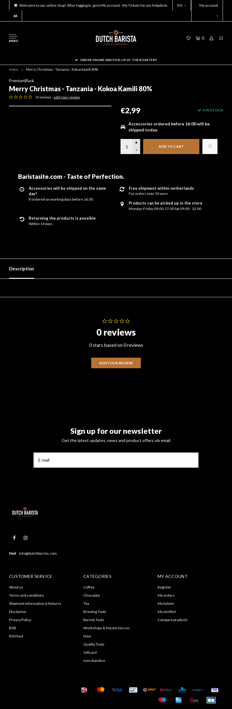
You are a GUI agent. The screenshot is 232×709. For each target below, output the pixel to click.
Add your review (116, 363)
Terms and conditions (26, 595)
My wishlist (167, 611)
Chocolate (91, 595)
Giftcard (90, 652)
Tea (86, 603)
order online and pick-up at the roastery (116, 60)
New (87, 636)
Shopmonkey (19, 697)
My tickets (166, 603)
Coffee (89, 587)
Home (13, 69)
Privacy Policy (20, 619)
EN (181, 5)
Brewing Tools (94, 611)
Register (164, 587)
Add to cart (171, 146)
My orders (166, 595)
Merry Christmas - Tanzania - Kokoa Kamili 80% (62, 69)
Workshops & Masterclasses (106, 628)
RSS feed (16, 636)
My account (208, 10)
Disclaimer (18, 611)
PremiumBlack (21, 80)
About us (16, 587)
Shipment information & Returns (35, 603)
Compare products (173, 619)
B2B (12, 628)
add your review (67, 97)
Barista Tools (93, 619)
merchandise (94, 660)
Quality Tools (94, 644)
